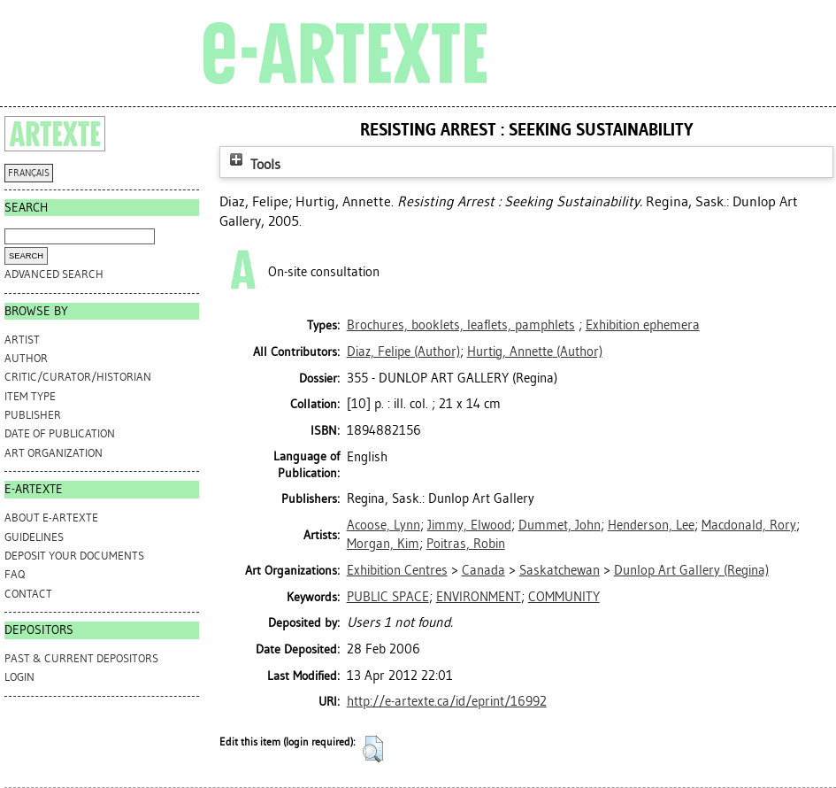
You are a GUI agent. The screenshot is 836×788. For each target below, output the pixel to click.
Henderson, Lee (651, 525)
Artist (22, 339)
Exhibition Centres (397, 570)
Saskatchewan (559, 570)
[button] (372, 749)
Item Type (30, 396)
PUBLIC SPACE (388, 597)
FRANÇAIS (29, 173)
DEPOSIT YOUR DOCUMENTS (74, 555)
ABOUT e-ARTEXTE (51, 517)
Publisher (32, 414)
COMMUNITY (564, 597)
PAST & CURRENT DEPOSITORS (81, 658)
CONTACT (28, 593)
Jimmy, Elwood (469, 525)
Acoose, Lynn (383, 525)
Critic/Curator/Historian (77, 376)
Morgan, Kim (383, 544)
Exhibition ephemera (643, 325)
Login (19, 677)
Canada (483, 570)
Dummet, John (559, 525)
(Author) (403, 351)
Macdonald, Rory (749, 525)
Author (26, 358)
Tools (253, 164)
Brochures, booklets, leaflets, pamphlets (461, 325)
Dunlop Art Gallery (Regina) (691, 570)
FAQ (14, 574)
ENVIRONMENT (478, 597)
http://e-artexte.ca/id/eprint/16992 (447, 701)
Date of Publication (59, 433)
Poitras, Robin (465, 544)
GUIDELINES (34, 537)
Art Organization (53, 453)
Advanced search (54, 274)
